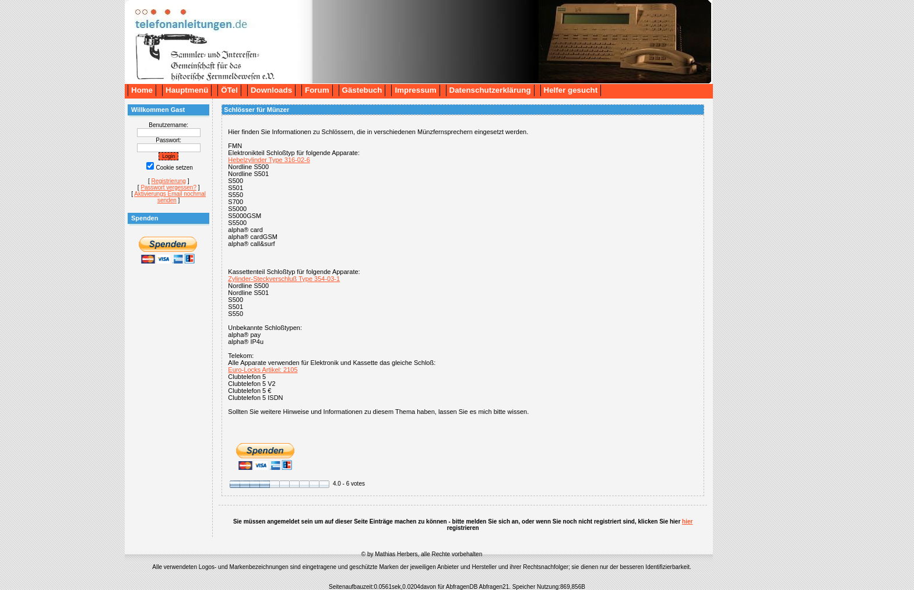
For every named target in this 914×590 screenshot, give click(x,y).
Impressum (415, 90)
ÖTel (229, 90)
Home (142, 90)
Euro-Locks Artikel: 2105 (262, 369)
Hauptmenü (187, 90)
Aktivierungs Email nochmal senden (170, 197)
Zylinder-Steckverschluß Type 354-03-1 (284, 278)
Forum (317, 90)
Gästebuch (362, 90)
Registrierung (168, 181)
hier (687, 521)
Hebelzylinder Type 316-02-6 (269, 159)
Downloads (271, 90)
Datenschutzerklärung (490, 90)
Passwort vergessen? (168, 187)
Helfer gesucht (571, 90)
